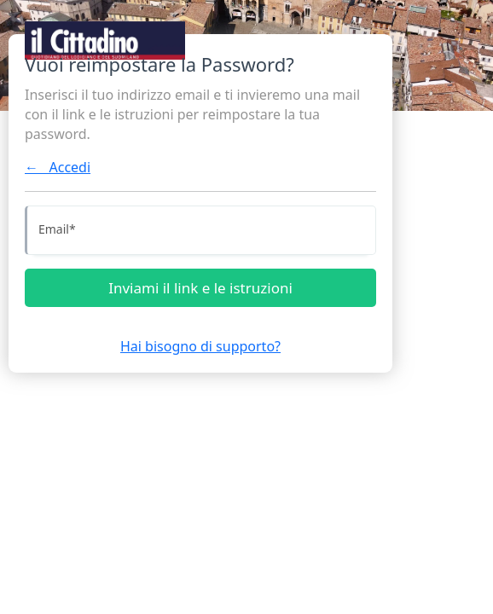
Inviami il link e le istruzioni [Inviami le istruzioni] (200, 288)
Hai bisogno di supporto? (200, 346)
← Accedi (57, 167)
